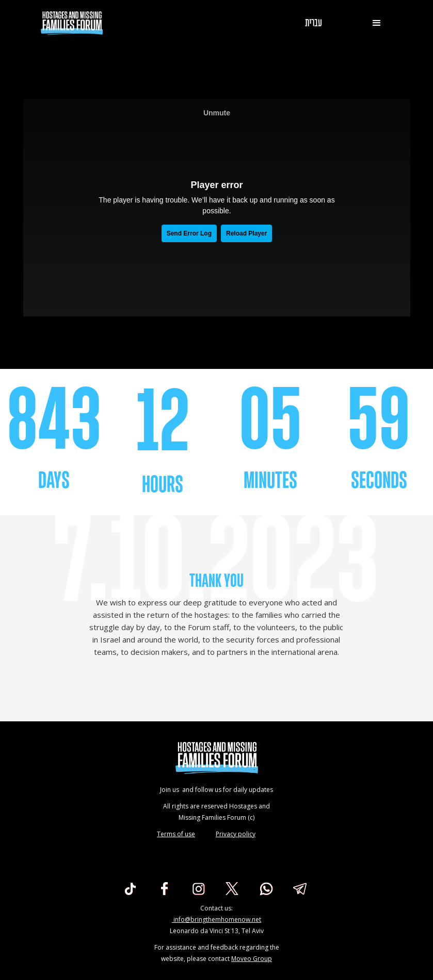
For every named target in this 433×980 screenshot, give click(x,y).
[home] (72, 23)
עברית (313, 23)
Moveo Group (251, 958)
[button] (376, 23)
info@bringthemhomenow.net (216, 919)
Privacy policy (235, 834)
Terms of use (176, 834)
